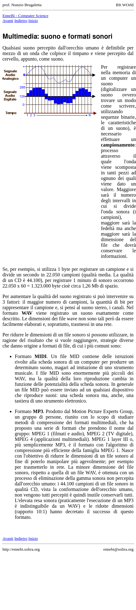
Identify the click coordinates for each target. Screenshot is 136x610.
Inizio (33, 20)
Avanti (7, 20)
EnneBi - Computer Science (25, 15)
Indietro (20, 20)
